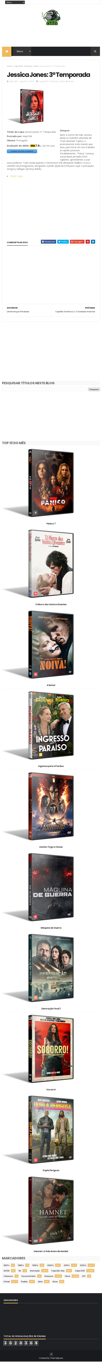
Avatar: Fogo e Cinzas (51, 847)
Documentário (29, 1276)
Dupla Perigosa (51, 1170)
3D (20, 1271)
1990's (35, 1265)
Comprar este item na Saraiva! (22, 151)
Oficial (7, 1282)
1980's (21, 1265)
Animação (35, 1271)
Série (36, 66)
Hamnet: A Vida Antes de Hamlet (51, 1251)
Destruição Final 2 (51, 1008)
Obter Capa (16, 176)
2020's (83, 1265)
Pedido (24, 1282)
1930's (6, 1265)
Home (9, 66)
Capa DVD (18, 66)
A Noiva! (51, 685)
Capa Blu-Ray (58, 1271)
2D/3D (7, 1271)
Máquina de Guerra (51, 928)
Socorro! (51, 1089)
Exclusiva (28, 66)
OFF (83, 1276)
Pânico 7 (51, 523)
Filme (67, 1276)
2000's (50, 1265)
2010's (67, 1265)
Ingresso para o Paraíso (51, 766)
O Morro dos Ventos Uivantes (51, 604)
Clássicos (8, 1276)
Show (55, 1282)
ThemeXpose (56, 1358)
